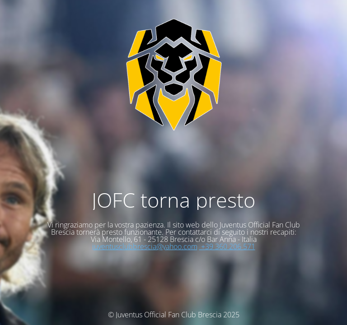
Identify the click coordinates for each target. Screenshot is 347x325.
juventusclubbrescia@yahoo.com (144, 246)
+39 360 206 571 (227, 246)
